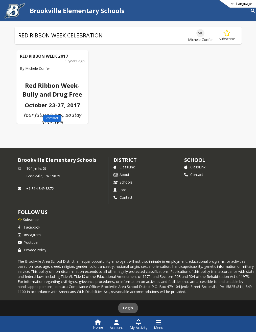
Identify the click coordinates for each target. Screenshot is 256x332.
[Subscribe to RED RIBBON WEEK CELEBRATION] (227, 35)
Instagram (29, 234)
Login (128, 307)
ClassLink (124, 167)
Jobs (120, 189)
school (194, 160)
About (121, 174)
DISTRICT (125, 160)
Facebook (29, 227)
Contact (122, 197)
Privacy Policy (32, 250)
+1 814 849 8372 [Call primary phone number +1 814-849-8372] (40, 188)
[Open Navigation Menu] (158, 324)
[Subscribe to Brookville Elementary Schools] (28, 219)
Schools (122, 182)
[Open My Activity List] (138, 324)
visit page (46, 118)
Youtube (28, 242)
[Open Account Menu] (116, 324)
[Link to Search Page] (252, 10)
